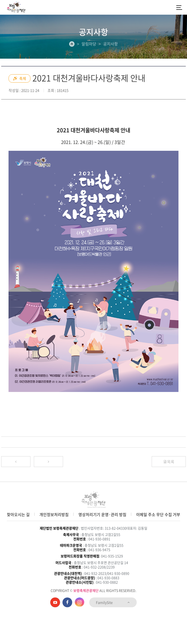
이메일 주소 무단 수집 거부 (158, 514)
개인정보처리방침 (54, 514)
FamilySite (113, 602)
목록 (168, 462)
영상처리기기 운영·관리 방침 (102, 514)
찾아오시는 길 (18, 514)
